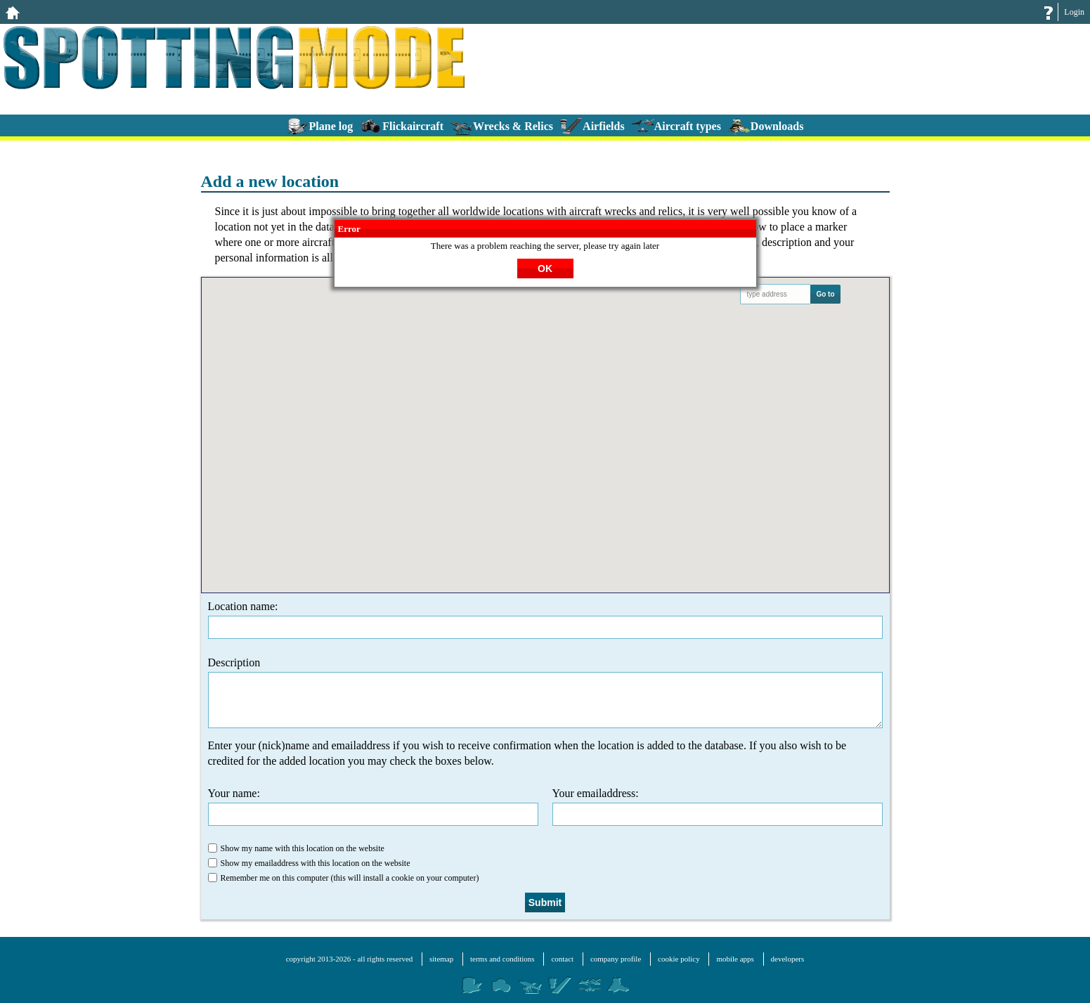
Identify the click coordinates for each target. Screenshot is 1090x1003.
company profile (615, 959)
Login (1074, 12)
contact (562, 959)
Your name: (373, 806)
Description (545, 692)
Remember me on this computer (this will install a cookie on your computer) (343, 878)
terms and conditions (502, 959)
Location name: (545, 619)
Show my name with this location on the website (296, 848)
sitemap (441, 959)
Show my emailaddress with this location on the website (309, 863)
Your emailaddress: (717, 806)
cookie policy (679, 959)
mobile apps (734, 959)
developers (788, 959)
